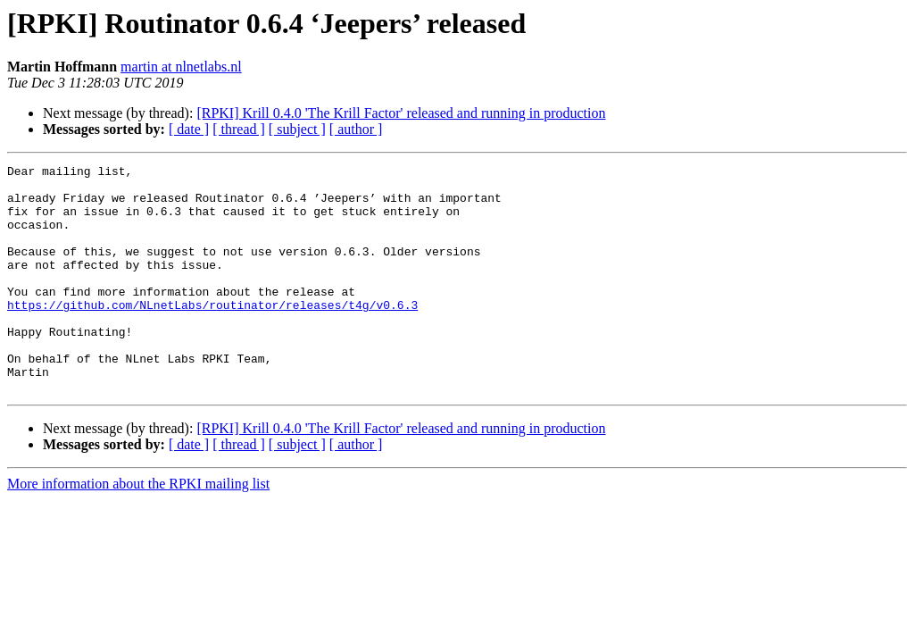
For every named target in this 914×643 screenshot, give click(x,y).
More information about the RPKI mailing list (138, 529)
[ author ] (356, 129)
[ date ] (189, 129)
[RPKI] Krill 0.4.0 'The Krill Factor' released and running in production (400, 113)
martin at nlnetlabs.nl (181, 66)
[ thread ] (238, 129)
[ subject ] (297, 129)
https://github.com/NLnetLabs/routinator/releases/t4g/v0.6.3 (212, 334)
